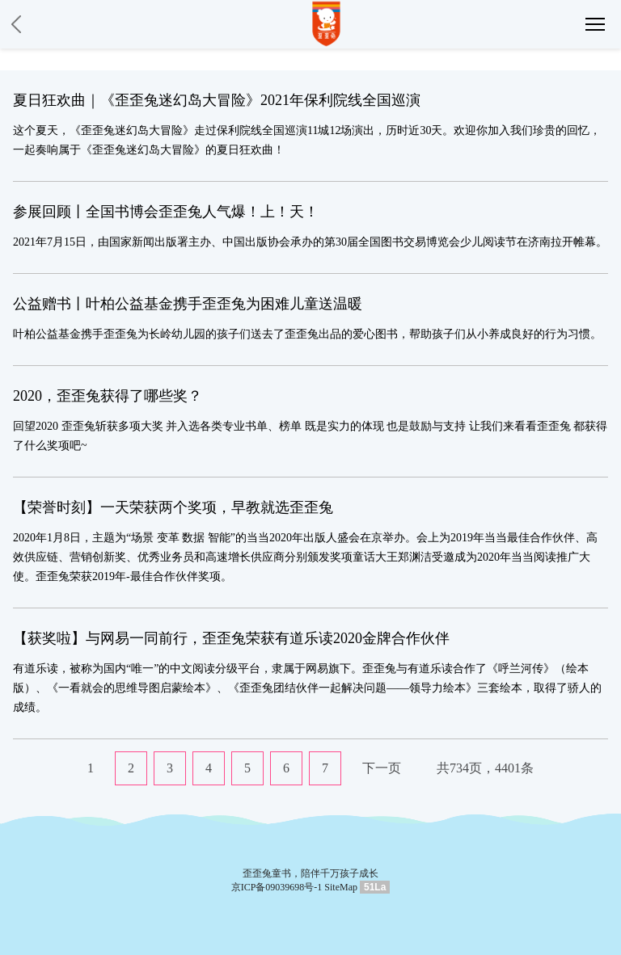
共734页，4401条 (485, 768)
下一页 (381, 768)
